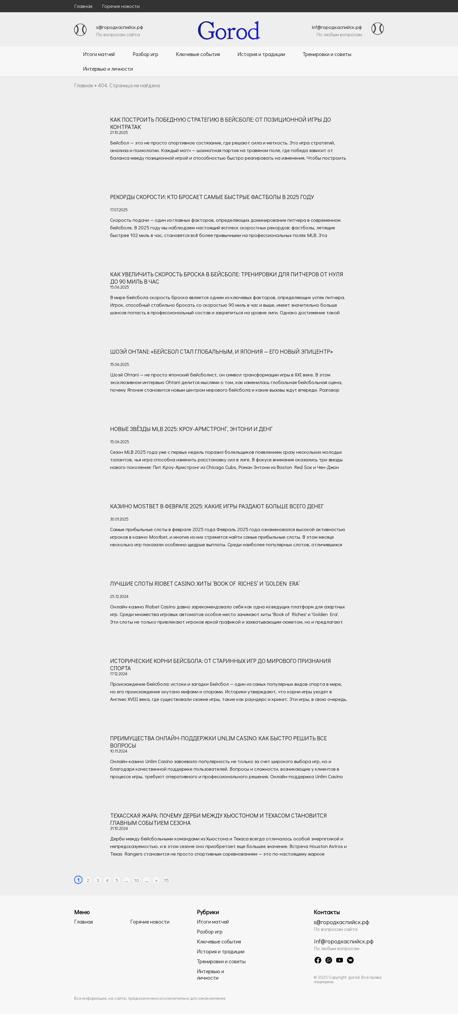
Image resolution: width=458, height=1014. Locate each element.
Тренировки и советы (327, 53)
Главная (83, 6)
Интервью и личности (108, 68)
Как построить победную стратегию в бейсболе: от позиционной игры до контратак (220, 123)
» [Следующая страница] (156, 880)
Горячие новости (121, 6)
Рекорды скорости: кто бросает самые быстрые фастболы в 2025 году (212, 196)
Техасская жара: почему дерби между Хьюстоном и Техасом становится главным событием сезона (218, 818)
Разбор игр (145, 53)
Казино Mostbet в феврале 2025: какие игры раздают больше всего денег (217, 506)
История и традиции (261, 53)
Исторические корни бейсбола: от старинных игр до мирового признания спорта (220, 664)
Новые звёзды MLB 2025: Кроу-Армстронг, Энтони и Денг (191, 428)
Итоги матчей (99, 53)
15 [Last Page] (166, 880)
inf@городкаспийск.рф (337, 27)
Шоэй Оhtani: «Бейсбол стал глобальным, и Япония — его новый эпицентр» (221, 351)
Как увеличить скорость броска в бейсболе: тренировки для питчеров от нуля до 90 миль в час (226, 277)
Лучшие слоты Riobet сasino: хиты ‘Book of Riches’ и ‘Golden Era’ (205, 583)
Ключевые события (198, 53)
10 (136, 880)
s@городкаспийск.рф (119, 27)
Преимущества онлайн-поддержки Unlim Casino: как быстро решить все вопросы (218, 741)
